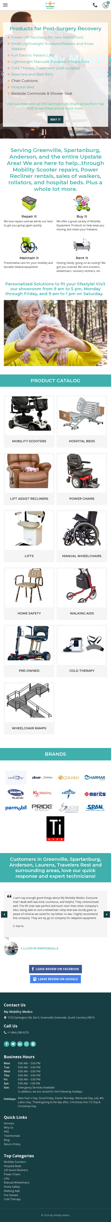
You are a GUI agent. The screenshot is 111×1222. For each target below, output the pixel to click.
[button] (108, 74)
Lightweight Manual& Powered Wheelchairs (50, 62)
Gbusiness (33, 1044)
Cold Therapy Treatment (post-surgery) (45, 68)
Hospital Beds (82, 441)
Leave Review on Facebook (57, 969)
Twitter (13, 1044)
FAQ (6, 1131)
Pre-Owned (29, 671)
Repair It (29, 216)
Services (9, 1123)
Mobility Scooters (29, 441)
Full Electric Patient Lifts (32, 55)
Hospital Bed (22, 87)
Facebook (7, 1044)
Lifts (29, 556)
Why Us (8, 1127)
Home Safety (29, 613)
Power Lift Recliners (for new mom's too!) (47, 37)
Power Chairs (81, 499)
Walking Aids (82, 613)
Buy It (82, 216)
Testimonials (12, 1135)
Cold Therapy (81, 671)
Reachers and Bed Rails (32, 74)
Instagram (26, 1044)
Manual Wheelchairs (81, 556)
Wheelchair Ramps (29, 728)
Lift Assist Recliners (29, 499)
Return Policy (12, 1144)
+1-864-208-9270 (95, 5)
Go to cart (106, 5)
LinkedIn (20, 1044)
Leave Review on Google (58, 979)
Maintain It (29, 258)
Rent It (55, 119)
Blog (7, 1140)
